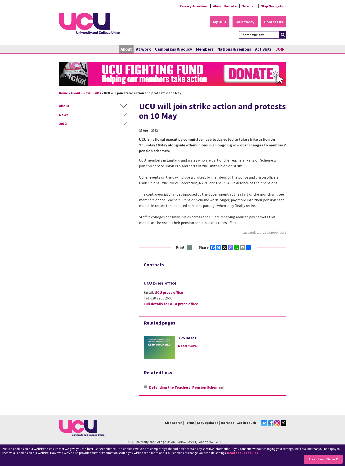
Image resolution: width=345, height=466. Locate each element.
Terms (190, 423)
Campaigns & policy (173, 49)
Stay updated (208, 423)
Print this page (189, 247)
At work (143, 49)
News (87, 93)
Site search (174, 423)
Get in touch (246, 423)
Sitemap (248, 6)
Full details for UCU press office (171, 303)
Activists (263, 49)
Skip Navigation (273, 6)
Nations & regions (234, 49)
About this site (225, 6)
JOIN (280, 49)
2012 (97, 93)
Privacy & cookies (194, 6)
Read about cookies (242, 453)
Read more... (189, 345)
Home (63, 93)
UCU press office (169, 292)
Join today (245, 21)
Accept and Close (322, 459)
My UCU (219, 21)
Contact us (273, 21)
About (126, 49)
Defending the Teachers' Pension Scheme (186, 387)
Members (204, 49)
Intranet (227, 423)
